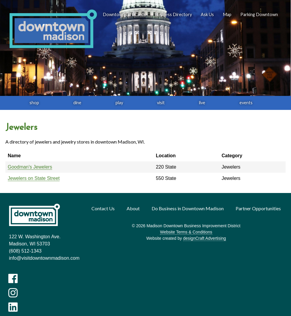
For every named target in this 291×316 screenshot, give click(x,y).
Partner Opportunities (258, 208)
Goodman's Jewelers (30, 166)
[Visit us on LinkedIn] (13, 307)
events (246, 102)
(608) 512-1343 (25, 250)
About (133, 208)
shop (34, 102)
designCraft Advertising (204, 238)
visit (161, 102)
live (202, 102)
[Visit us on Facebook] (13, 278)
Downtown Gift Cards (124, 14)
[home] (53, 29)
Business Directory (173, 14)
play (119, 102)
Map (227, 14)
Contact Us (103, 208)
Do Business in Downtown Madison (188, 208)
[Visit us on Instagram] (13, 293)
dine (77, 102)
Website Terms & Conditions (186, 232)
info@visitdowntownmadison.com (44, 258)
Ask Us (207, 14)
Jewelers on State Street (34, 178)
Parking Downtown (259, 14)
